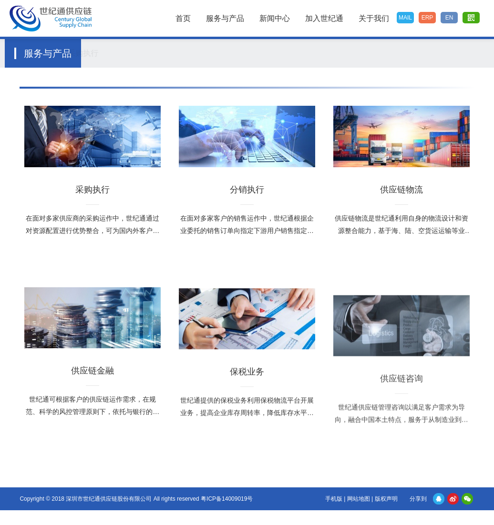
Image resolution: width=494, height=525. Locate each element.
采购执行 (103, 53)
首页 (183, 18)
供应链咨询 (338, 53)
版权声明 (386, 498)
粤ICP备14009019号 (227, 498)
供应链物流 (197, 53)
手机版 (333, 498)
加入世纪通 (324, 18)
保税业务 (294, 53)
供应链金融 (248, 53)
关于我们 (374, 18)
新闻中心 (274, 18)
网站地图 (358, 498)
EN (449, 17)
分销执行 (148, 53)
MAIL (405, 17)
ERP (427, 17)
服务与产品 (225, 18)
